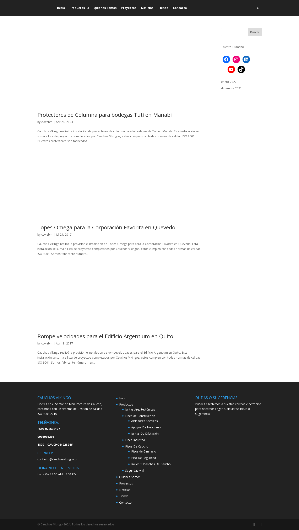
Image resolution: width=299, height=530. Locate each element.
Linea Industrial (135, 440)
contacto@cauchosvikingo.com (58, 459)
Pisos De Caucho (136, 446)
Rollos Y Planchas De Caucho (151, 464)
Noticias (147, 8)
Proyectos (128, 8)
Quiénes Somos (105, 8)
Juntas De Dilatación (145, 433)
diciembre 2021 (231, 88)
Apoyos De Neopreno (146, 427)
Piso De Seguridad (143, 458)
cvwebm (47, 122)
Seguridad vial (134, 470)
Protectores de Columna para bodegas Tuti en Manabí (104, 114)
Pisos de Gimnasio (143, 451)
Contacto (180, 8)
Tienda (163, 8)
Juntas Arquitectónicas (140, 409)
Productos (77, 8)
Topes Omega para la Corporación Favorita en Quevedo (106, 227)
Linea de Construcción (140, 416)
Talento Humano (232, 47)
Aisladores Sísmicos (144, 421)
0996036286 (45, 437)
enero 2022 (229, 82)
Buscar (254, 32)
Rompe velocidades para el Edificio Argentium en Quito (105, 336)
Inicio (61, 8)
